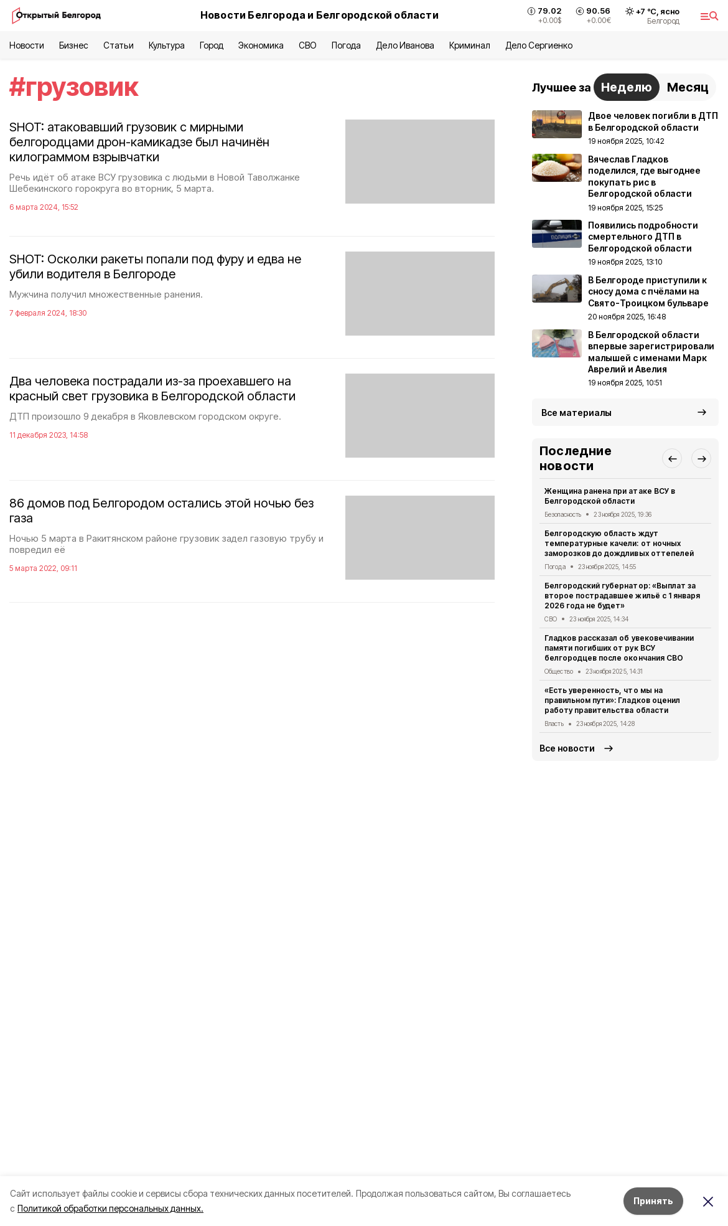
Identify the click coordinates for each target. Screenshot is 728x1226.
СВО (308, 45)
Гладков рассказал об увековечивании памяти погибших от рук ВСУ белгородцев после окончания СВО (619, 648)
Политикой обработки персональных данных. (110, 1208)
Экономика (261, 45)
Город (211, 45)
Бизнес (73, 45)
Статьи (118, 45)
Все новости (567, 748)
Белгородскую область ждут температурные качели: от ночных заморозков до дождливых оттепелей (619, 543)
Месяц (688, 87)
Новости (26, 45)
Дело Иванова (405, 45)
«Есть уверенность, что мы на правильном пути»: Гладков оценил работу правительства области (612, 700)
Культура (167, 45)
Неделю (626, 87)
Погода (346, 45)
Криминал (469, 45)
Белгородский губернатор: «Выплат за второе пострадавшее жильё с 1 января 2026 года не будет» (622, 595)
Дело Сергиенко (538, 45)
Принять (653, 1200)
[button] (672, 458)
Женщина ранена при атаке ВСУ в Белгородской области (609, 496)
